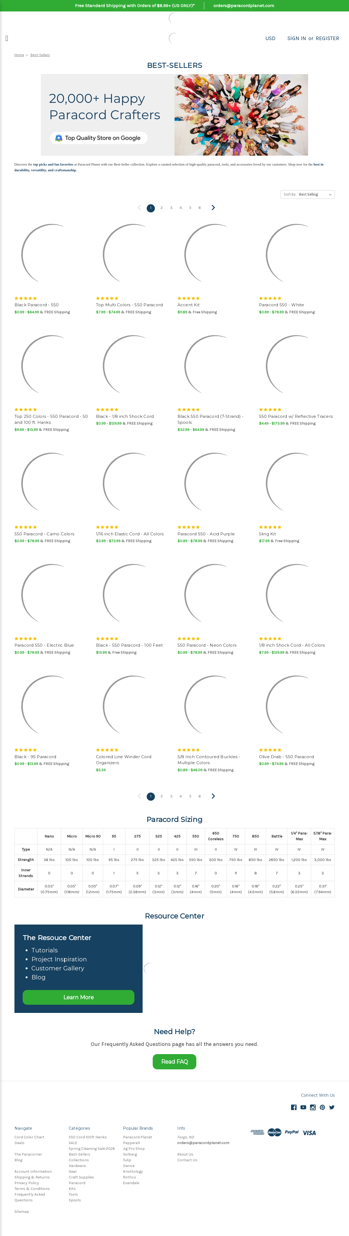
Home (19, 55)
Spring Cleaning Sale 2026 (92, 1147)
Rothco (129, 1176)
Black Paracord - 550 (36, 304)
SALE (73, 1141)
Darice (128, 1164)
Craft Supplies (81, 1176)
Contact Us (187, 1158)
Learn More (78, 996)
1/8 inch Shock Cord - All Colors (292, 644)
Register (327, 38)
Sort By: (290, 194)
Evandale (131, 1181)
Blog (18, 1158)
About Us (185, 1153)
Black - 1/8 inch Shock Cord (125, 415)
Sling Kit (267, 533)
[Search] (281, 38)
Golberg (130, 1153)
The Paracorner (28, 1153)
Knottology (133, 1170)
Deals (19, 1141)
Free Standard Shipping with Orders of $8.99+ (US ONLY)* (135, 5)
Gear (73, 1170)
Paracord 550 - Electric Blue (44, 644)
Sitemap (21, 1210)
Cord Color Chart (29, 1135)
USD (270, 38)
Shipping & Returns (32, 1176)
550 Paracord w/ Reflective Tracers (296, 415)
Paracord (77, 1181)
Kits (72, 1187)
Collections (79, 1158)
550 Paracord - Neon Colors (207, 644)
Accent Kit (188, 304)
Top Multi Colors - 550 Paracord (129, 304)
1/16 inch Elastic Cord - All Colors (130, 533)
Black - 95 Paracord (35, 756)
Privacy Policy (26, 1181)
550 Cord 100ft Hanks (88, 1135)
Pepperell (131, 1141)
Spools (75, 1198)
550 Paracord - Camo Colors (44, 533)
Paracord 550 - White (281, 304)
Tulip (127, 1158)
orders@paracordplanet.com (243, 5)
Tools (73, 1193)
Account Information (33, 1170)
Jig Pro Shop (134, 1147)
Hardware (77, 1164)
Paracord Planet (137, 1135)
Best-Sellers (40, 55)
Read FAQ (174, 1060)
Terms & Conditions (32, 1187)
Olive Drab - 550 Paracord (286, 756)
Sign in (296, 38)
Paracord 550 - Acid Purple (206, 533)
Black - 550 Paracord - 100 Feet (129, 644)
